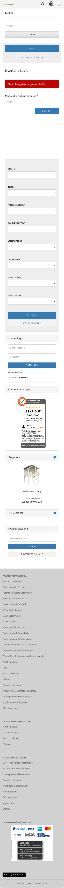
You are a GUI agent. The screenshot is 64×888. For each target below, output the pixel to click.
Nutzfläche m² (16, 205)
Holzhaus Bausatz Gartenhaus (17, 592)
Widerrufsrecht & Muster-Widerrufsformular (24, 656)
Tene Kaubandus (11, 732)
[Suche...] (32, 34)
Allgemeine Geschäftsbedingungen (20, 691)
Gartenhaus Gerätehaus (14, 587)
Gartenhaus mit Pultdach (14, 604)
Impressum (8, 803)
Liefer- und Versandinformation (18, 650)
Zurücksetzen (32, 323)
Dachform (14, 259)
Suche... (32, 48)
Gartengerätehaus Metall (14, 627)
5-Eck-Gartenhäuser (12, 610)
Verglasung (15, 295)
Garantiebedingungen (13, 685)
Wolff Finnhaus (10, 662)
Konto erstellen (15, 372)
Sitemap (7, 809)
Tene (5, 667)
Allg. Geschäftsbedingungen (16, 768)
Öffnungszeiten (10, 708)
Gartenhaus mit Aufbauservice (17, 639)
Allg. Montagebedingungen (15, 702)
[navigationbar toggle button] (59, 4)
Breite (11, 168)
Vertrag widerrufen (14, 874)
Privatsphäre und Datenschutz (17, 696)
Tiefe (10, 187)
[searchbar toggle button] (42, 4)
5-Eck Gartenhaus (11, 616)
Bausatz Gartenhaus (12, 581)
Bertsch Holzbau (10, 673)
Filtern (32, 315)
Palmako (7, 679)
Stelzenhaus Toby (32, 491)
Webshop (21, 883)
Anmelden (32, 365)
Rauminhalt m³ (16, 223)
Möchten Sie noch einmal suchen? (21, 96)
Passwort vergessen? (18, 377)
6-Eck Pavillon (9, 621)
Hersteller (14, 277)
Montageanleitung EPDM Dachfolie (19, 644)
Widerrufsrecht (10, 791)
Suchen (46, 110)
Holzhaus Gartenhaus (13, 598)
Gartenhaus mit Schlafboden (16, 633)
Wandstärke (15, 241)
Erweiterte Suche (32, 57)
